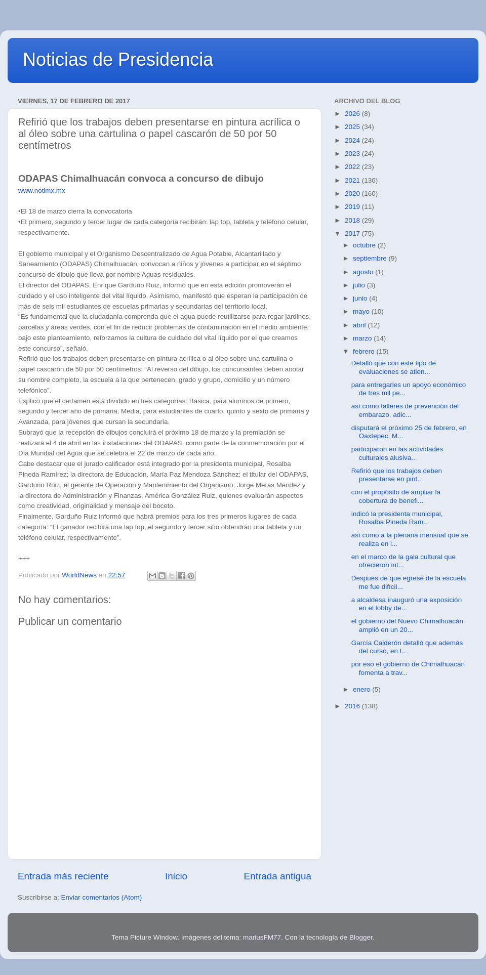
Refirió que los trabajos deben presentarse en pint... (396, 475)
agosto (364, 272)
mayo (362, 311)
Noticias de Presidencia (118, 59)
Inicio (176, 876)
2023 (353, 153)
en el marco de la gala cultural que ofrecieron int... (403, 561)
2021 (353, 180)
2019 (353, 206)
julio (360, 285)
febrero (365, 351)
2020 (353, 193)
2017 (353, 233)
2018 (353, 220)
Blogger (361, 937)
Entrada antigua (277, 876)
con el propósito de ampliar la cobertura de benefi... (395, 496)
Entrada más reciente (63, 876)
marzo (363, 338)
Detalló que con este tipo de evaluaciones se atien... (393, 367)
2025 (353, 127)
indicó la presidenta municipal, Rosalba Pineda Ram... (397, 518)
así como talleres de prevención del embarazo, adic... (405, 410)
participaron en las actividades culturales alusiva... (397, 453)
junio (361, 298)
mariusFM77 (262, 937)
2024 (353, 140)
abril (360, 325)
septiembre (371, 258)
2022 (353, 167)
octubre (365, 245)
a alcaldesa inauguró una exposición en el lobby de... (406, 604)
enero (362, 689)
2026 (353, 113)
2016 (353, 706)
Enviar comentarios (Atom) (101, 897)
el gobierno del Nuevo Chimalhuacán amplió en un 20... (407, 625)
